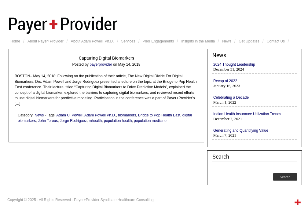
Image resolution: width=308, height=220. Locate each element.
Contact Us (276, 41)
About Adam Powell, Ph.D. (92, 41)
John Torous (48, 121)
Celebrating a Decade (231, 97)
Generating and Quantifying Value (240, 130)
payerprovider (101, 64)
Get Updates (249, 41)
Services (128, 41)
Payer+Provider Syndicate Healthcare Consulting (155, 24)
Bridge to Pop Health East (159, 115)
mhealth (95, 121)
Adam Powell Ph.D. (100, 115)
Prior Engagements (158, 41)
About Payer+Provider (46, 41)
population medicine (150, 121)
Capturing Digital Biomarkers (106, 58)
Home (15, 41)
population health (118, 121)
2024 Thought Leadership (234, 64)
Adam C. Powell (69, 115)
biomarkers (127, 115)
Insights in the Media (198, 41)
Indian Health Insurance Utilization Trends (247, 114)
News (226, 41)
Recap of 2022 (225, 81)
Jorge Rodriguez (73, 121)
